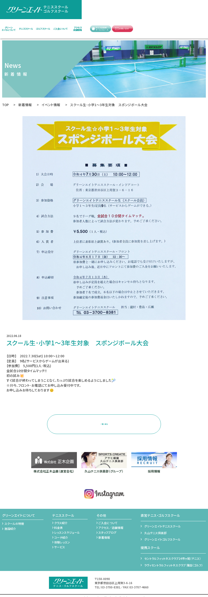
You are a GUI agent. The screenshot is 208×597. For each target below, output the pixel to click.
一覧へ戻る (103, 422)
